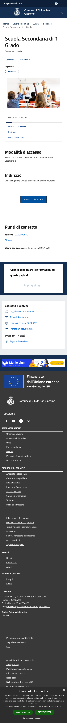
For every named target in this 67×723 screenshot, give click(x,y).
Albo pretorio (12, 664)
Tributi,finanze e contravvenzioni (21, 526)
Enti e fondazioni (14, 447)
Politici (9, 451)
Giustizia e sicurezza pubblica (20, 522)
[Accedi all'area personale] (56, 3)
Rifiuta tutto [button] (44, 712)
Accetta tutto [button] (23, 712)
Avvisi (9, 566)
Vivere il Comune (21, 23)
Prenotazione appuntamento (19, 638)
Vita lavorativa (13, 482)
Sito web (9, 240)
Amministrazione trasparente (20, 660)
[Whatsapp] (28, 421)
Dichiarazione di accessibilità (19, 682)
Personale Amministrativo (18, 456)
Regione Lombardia (13, 3)
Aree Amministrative (16, 438)
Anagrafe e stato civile (16, 473)
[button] (33, 718)
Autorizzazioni (13, 540)
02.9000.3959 (21, 234)
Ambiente (10, 531)
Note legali (11, 677)
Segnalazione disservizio (17, 642)
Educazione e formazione (18, 518)
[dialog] (33, 705)
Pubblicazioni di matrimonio (19, 669)
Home (6, 23)
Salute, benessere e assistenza (20, 535)
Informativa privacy (15, 673)
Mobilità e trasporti (15, 504)
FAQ (8, 646)
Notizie (9, 558)
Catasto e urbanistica (16, 495)
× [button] (64, 690)
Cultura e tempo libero (16, 478)
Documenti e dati (14, 460)
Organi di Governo (14, 433)
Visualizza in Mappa (33, 199)
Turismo (10, 500)
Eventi (9, 583)
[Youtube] (14, 421)
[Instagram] (21, 421)
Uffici (8, 442)
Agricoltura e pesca (15, 544)
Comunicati (11, 562)
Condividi (11, 59)
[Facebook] (6, 421)
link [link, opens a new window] (60, 706)
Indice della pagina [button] (17, 117)
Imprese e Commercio (16, 487)
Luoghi (36, 23)
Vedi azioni (25, 59)
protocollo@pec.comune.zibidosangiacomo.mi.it (28, 606)
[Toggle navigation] (5, 12)
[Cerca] (61, 12)
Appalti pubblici (13, 491)
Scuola (46, 23)
